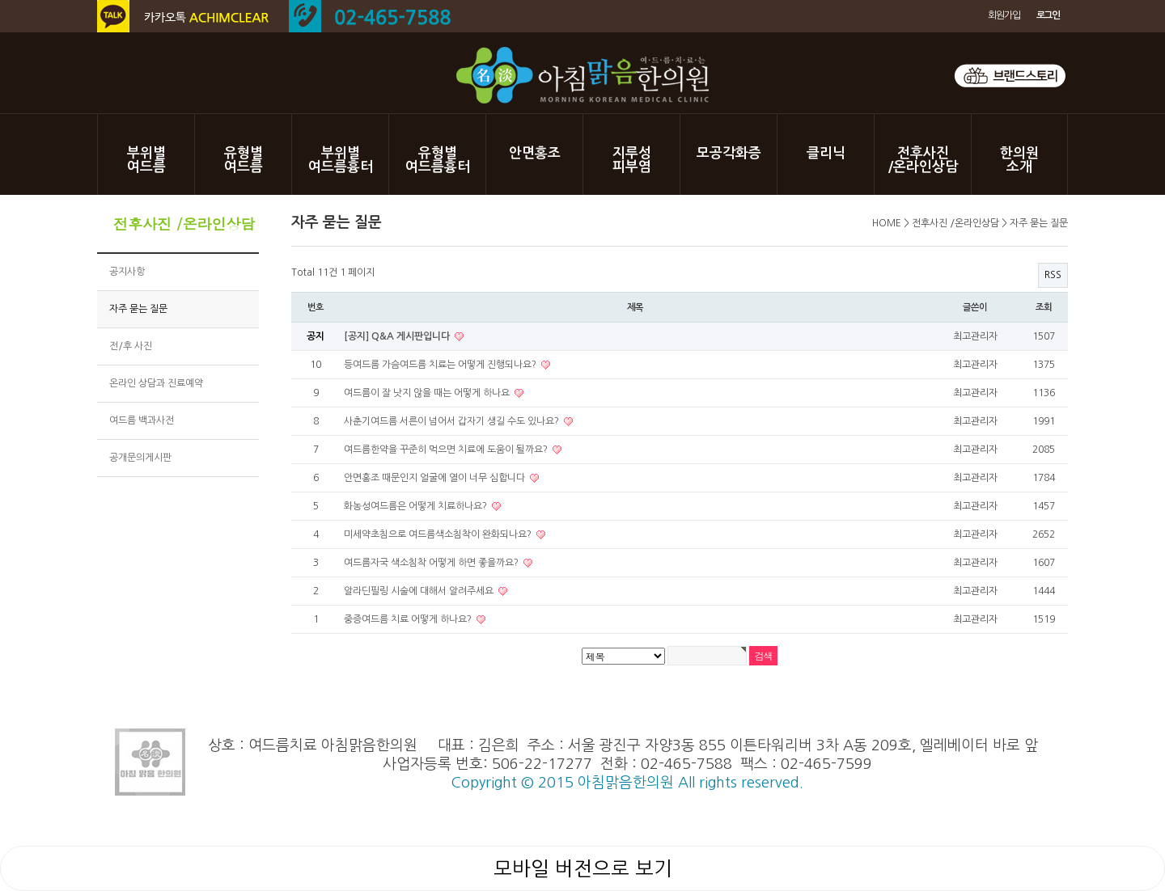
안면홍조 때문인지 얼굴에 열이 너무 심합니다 (435, 478)
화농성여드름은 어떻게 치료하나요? (416, 506)
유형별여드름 (243, 160)
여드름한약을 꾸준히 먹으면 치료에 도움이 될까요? (447, 449)
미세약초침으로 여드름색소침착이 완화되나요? (439, 534)
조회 (1044, 307)
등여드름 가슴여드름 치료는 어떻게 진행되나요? (441, 364)
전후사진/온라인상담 (923, 160)
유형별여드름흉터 (437, 160)
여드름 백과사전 (141, 420)
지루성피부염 (631, 160)
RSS (1052, 275)
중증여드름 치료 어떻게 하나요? (409, 619)
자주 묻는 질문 (138, 309)
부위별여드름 (146, 160)
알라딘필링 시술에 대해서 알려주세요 (420, 591)
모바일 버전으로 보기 (583, 868)
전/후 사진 (130, 346)
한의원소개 (1019, 160)
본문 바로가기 (0, 0)
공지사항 (127, 272)
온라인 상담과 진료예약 (156, 383)
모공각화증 (729, 153)
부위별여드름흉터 (340, 160)
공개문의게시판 (140, 457)
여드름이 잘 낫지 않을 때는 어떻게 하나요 (428, 393)
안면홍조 (535, 153)
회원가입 (1003, 15)
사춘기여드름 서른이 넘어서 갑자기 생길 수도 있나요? (452, 421)
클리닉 (826, 153)
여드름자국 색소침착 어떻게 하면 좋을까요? (432, 563)
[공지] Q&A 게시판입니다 (398, 336)
